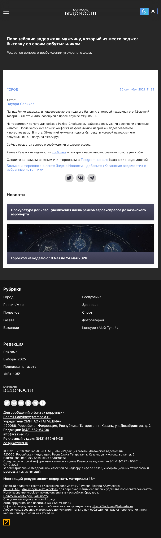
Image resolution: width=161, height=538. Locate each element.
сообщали (59, 152)
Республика (91, 297)
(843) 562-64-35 (49, 438)
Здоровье (90, 305)
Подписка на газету (19, 366)
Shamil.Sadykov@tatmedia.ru (27, 417)
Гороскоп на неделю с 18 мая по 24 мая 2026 (49, 258)
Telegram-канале (94, 160)
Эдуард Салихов (20, 104)
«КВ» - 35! (11, 374)
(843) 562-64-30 (35, 430)
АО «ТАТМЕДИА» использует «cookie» (30, 489)
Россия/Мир (13, 305)
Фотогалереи (93, 320)
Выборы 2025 (14, 359)
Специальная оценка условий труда (29, 499)
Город (12, 89)
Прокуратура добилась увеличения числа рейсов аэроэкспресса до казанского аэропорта (78, 212)
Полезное (11, 312)
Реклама (10, 352)
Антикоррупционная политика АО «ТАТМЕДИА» (37, 503)
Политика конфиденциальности (25, 496)
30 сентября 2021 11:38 (137, 89)
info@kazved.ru (16, 434)
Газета (8, 320)
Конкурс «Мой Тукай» (100, 328)
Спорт (87, 312)
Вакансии (11, 328)
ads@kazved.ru (15, 443)
